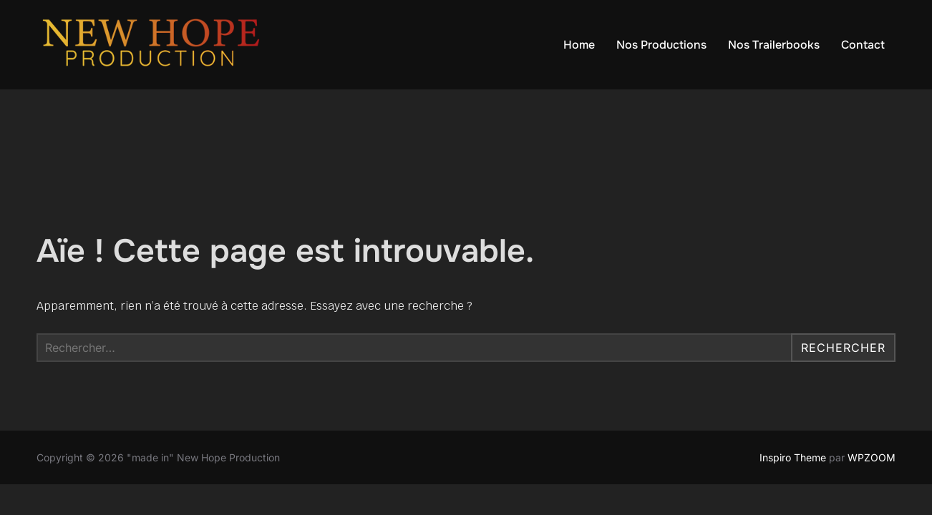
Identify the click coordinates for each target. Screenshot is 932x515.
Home (579, 44)
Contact (863, 44)
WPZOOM (871, 457)
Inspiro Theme (792, 457)
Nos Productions (661, 44)
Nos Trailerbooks (774, 44)
